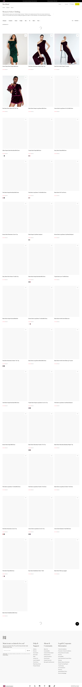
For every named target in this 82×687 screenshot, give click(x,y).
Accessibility (60, 656)
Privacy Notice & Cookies (63, 652)
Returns (35, 650)
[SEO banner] (28, 15)
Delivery (34, 649)
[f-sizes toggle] (26, 20)
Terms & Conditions (62, 649)
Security (60, 654)
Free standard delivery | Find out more (30, 1)
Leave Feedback (36, 660)
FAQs (34, 656)
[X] (35, 686)
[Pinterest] (44, 686)
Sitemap (60, 660)
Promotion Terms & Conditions (64, 650)
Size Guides (35, 652)
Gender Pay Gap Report (63, 663)
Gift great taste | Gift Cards (52, 1)
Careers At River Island (48, 652)
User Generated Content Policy (64, 658)
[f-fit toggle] (30, 20)
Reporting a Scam (37, 663)
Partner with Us (47, 654)
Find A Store (35, 662)
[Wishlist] (25, 35)
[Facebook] (30, 686)
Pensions (60, 669)
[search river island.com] (59, 4)
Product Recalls (36, 665)
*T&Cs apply (5, 653)
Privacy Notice (5, 654)
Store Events (47, 658)
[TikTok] (54, 686)
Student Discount (47, 660)
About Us (46, 649)
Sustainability (47, 650)
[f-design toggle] (21, 20)
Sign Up (28, 650)
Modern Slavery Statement (63, 662)
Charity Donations (48, 656)
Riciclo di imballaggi (62, 673)
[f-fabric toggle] (34, 20)
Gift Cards (35, 654)
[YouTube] (49, 686)
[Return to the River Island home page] (7, 4)
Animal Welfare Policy (62, 671)
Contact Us (35, 658)
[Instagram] (39, 686)
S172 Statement (61, 667)
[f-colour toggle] (16, 20)
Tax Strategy (61, 665)
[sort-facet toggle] (75, 20)
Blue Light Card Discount (49, 662)
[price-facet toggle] (39, 20)
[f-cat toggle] (5, 20)
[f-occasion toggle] (11, 20)
